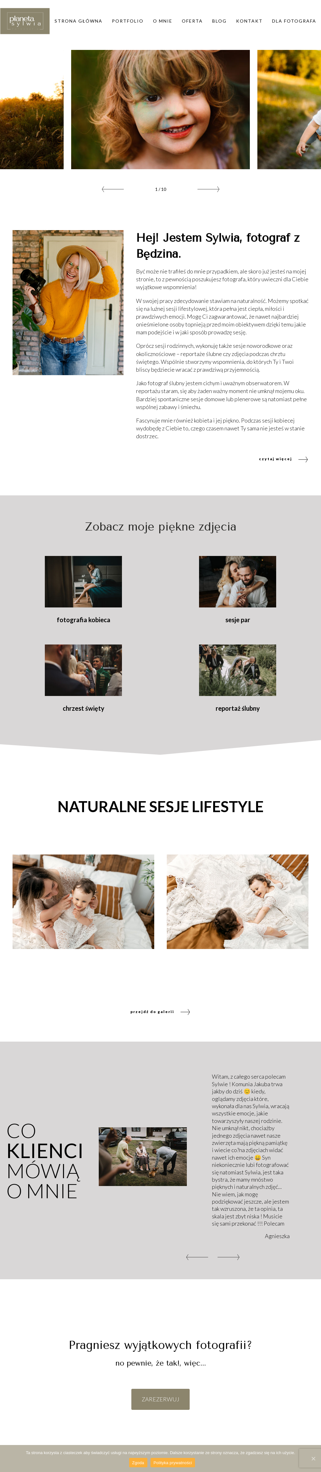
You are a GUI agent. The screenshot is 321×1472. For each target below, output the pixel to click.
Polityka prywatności (173, 1462)
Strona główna (79, 21)
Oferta (192, 21)
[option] (160, 109)
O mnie (162, 21)
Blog (219, 21)
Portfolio (128, 21)
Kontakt (249, 21)
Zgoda (138, 1462)
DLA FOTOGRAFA (294, 21)
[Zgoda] (313, 1458)
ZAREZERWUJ (160, 1399)
